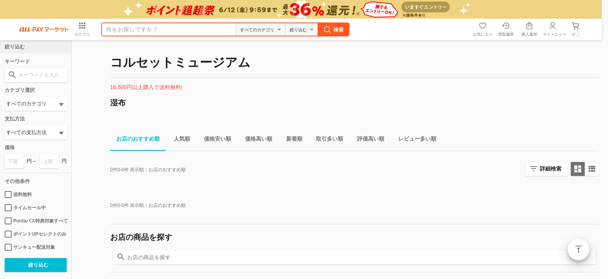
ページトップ (578, 249)
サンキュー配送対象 (30, 247)
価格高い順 (255, 140)
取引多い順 (326, 140)
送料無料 (18, 194)
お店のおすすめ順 (135, 140)
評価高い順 (367, 140)
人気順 (179, 140)
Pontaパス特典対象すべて (36, 220)
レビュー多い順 (414, 140)
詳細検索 (550, 168)
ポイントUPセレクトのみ (35, 234)
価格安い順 (214, 140)
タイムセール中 (25, 207)
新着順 (291, 140)
